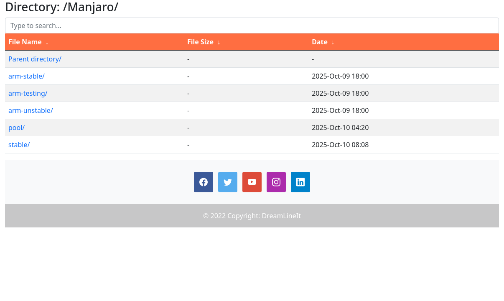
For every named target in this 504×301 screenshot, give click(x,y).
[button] (203, 182)
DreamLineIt (281, 215)
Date (320, 41)
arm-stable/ (26, 76)
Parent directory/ (34, 59)
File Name (25, 41)
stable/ (19, 144)
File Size (200, 41)
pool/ (16, 127)
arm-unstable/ (30, 110)
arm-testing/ (28, 93)
